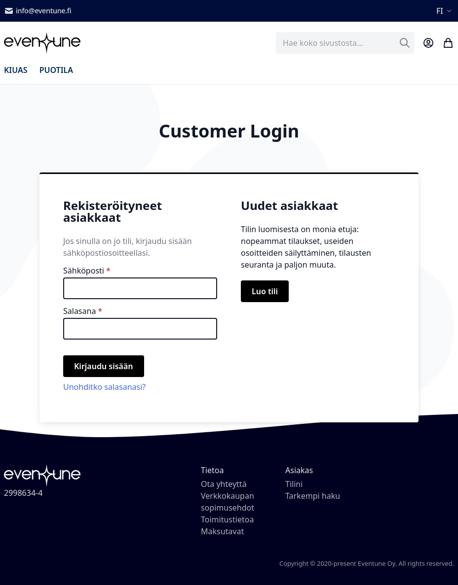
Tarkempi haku (312, 495)
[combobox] (345, 43)
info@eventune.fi (37, 11)
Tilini (294, 484)
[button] (445, 11)
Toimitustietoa (227, 519)
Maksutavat (222, 531)
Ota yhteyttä (224, 484)
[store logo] (42, 43)
